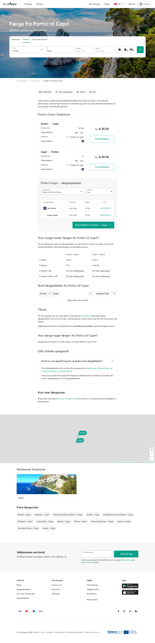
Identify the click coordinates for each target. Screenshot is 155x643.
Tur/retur (26, 39)
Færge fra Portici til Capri (53, 81)
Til (47, 48)
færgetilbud (85, 316)
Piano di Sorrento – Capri (102, 521)
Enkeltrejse (15, 39)
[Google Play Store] (130, 585)
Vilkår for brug (38, 632)
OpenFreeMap (122, 462)
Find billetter (102, 139)
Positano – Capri (25, 521)
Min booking (94, 4)
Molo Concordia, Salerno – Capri (67, 514)
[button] (50, 293)
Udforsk (39, 4)
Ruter (19, 585)
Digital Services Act (91, 632)
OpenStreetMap (149, 462)
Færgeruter (35, 81)
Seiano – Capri (124, 521)
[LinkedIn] (135, 611)
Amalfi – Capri (92, 514)
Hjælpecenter (93, 589)
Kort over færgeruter (26, 593)
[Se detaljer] (65, 556)
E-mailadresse (88, 552)
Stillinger (56, 593)
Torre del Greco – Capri (28, 528)
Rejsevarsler (92, 599)
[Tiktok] (130, 611)
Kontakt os (91, 593)
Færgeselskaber (24, 589)
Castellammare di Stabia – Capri (118, 514)
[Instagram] (124, 611)
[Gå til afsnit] (45, 91)
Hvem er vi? (57, 585)
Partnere (56, 589)
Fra (14, 48)
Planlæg (28, 4)
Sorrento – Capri (42, 514)
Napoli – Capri (24, 514)
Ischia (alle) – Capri (45, 521)
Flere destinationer (39, 39)
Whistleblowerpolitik (75, 632)
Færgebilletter (22, 81)
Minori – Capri (80, 521)
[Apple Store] (130, 592)
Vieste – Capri (48, 528)
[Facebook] (118, 611)
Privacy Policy (126, 560)
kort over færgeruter (67, 398)
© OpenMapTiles (132, 462)
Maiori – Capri (63, 521)
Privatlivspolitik (59, 632)
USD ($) (131, 4)
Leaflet (114, 462)
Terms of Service (87, 562)
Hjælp (106, 4)
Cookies (49, 632)
